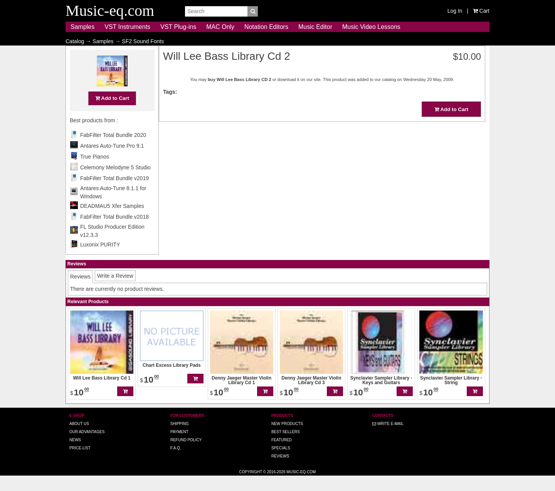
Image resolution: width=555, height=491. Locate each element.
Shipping (179, 439)
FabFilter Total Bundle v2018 (114, 232)
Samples (82, 27)
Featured (281, 455)
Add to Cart (112, 113)
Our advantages (86, 447)
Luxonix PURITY (100, 259)
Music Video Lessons (371, 27)
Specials (280, 463)
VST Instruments (127, 27)
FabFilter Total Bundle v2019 (114, 193)
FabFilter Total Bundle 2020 (113, 150)
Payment (179, 447)
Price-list (80, 463)
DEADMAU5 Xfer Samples (112, 221)
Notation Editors (266, 27)
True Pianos (94, 172)
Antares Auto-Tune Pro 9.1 (112, 161)
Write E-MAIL (388, 439)
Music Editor (315, 27)
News (75, 455)
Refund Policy (186, 455)
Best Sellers (285, 447)
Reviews (280, 471)
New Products (287, 439)
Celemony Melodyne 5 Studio (115, 182)
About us (79, 439)
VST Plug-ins (178, 27)
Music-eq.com (301, 487)
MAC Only (220, 27)
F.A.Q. (175, 463)
